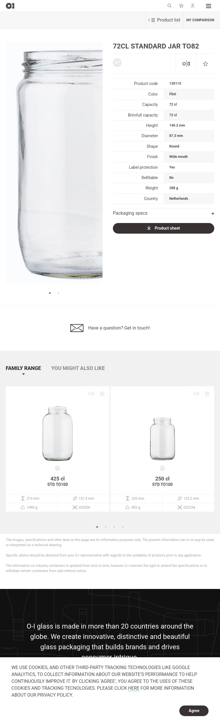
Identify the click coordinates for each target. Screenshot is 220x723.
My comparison (200, 20)
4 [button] (123, 527)
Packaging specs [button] (163, 213)
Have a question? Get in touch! (110, 328)
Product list (164, 20)
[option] (54, 163)
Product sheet (163, 228)
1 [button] (50, 293)
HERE (133, 688)
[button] (208, 5)
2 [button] (58, 293)
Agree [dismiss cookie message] (193, 710)
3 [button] (114, 527)
